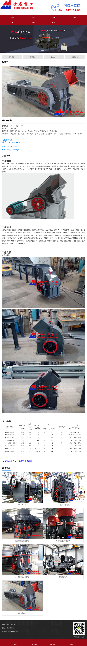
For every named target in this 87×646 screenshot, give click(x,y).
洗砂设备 (54, 57)
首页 (12, 17)
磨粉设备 (75, 57)
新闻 (74, 17)
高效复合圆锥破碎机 (22, 541)
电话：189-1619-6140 (9, 628)
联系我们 (71, 642)
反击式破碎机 (65, 505)
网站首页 (16, 642)
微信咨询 (53, 642)
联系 (54, 23)
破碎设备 (33, 57)
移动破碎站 (9, 461)
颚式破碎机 (22, 505)
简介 (33, 23)
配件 (12, 23)
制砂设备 (11, 57)
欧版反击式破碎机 (26, 461)
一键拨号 (34, 642)
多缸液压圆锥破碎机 (22, 577)
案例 (54, 17)
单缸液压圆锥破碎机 (63, 541)
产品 (33, 17)
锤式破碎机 (22, 613)
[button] (42, 50)
